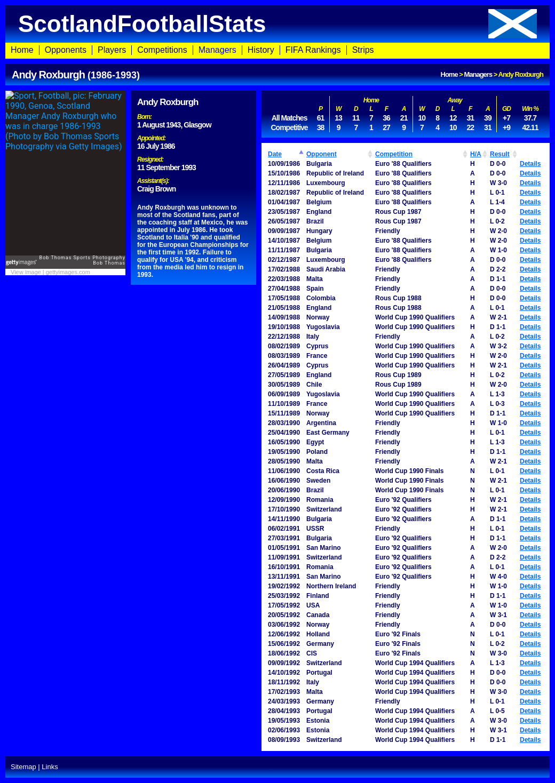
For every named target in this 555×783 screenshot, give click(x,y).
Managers (217, 49)
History (261, 49)
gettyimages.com (68, 272)
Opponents (65, 49)
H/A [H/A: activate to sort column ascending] (475, 154)
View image (26, 272)
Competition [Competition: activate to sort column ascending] (394, 154)
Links (50, 767)
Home (22, 49)
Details (530, 163)
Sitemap (23, 767)
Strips (363, 49)
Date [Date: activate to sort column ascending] (275, 154)
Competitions (162, 49)
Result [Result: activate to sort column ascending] (500, 154)
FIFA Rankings (313, 49)
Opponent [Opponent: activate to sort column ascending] (321, 154)
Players (112, 49)
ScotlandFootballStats (277, 23)
